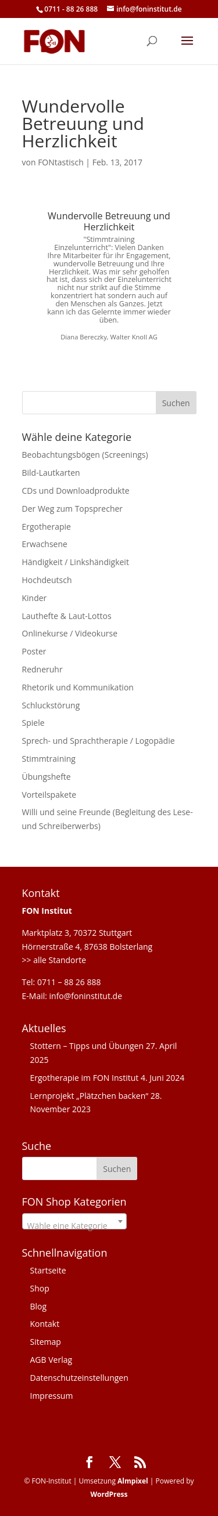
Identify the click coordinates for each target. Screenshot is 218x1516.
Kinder (34, 597)
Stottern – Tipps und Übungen (87, 1045)
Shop (39, 1288)
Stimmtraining (49, 758)
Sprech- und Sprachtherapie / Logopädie (98, 740)
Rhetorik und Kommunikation (78, 687)
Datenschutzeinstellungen (79, 1377)
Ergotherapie (46, 526)
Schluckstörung (51, 705)
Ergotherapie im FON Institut (84, 1077)
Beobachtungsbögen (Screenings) (85, 454)
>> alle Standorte (54, 959)
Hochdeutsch (47, 579)
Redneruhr (42, 669)
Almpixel (132, 1481)
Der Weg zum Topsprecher (72, 508)
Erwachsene (44, 543)
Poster (34, 651)
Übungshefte (46, 776)
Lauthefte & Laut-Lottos (67, 615)
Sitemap (45, 1341)
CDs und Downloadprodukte (76, 490)
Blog (38, 1306)
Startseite (48, 1270)
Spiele (33, 722)
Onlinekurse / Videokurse (70, 633)
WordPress (108, 1494)
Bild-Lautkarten (51, 472)
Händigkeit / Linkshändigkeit (75, 561)
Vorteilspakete (49, 794)
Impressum (51, 1395)
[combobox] (74, 1221)
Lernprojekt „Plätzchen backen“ (89, 1095)
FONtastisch (61, 162)
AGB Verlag (51, 1359)
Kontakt (45, 1323)
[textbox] (74, 1226)
